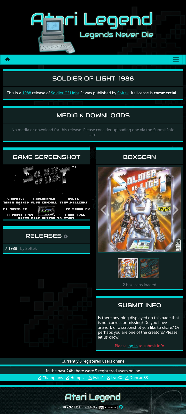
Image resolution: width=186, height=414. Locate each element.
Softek (123, 93)
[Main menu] (176, 59)
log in (133, 346)
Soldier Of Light (65, 93)
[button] (104, 209)
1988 (26, 93)
